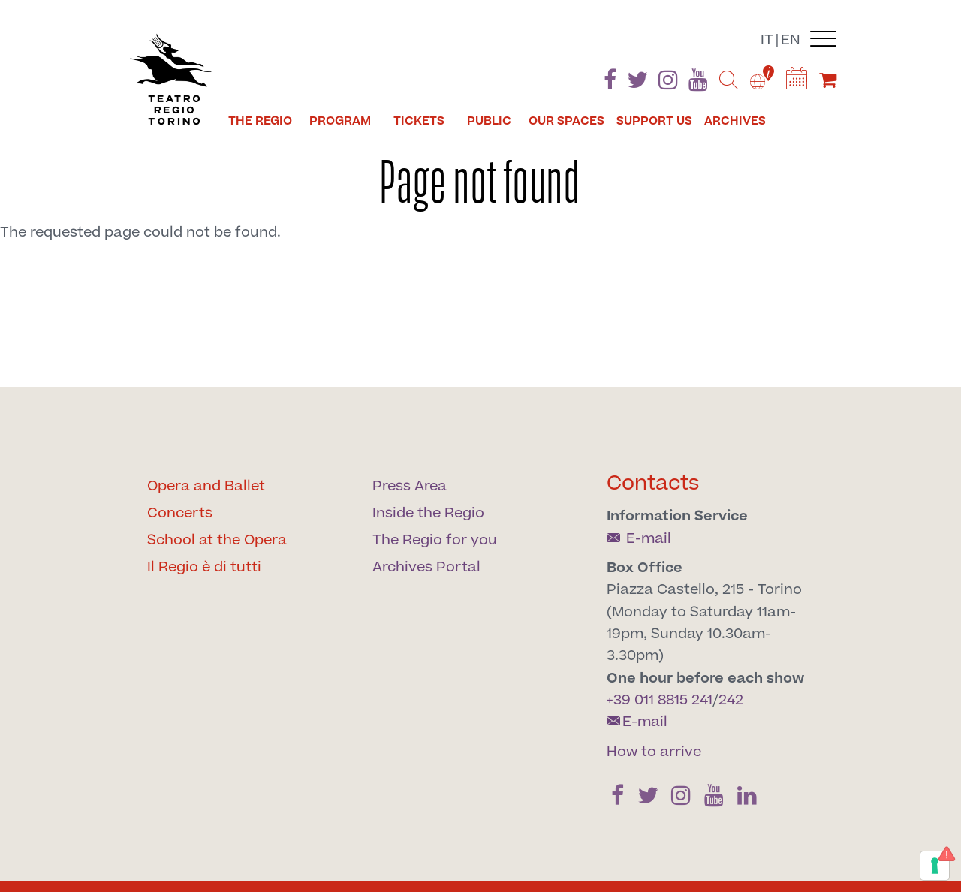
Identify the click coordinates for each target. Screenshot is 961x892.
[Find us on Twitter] (637, 83)
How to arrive (654, 752)
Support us (654, 121)
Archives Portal (426, 567)
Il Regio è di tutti (204, 567)
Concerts (179, 513)
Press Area (409, 486)
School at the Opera (217, 540)
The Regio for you (434, 540)
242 (730, 700)
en (790, 40)
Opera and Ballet (206, 486)
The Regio (260, 121)
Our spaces (566, 121)
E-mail (639, 539)
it (767, 40)
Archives (735, 121)
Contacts (653, 483)
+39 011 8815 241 (659, 700)
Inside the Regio (428, 513)
